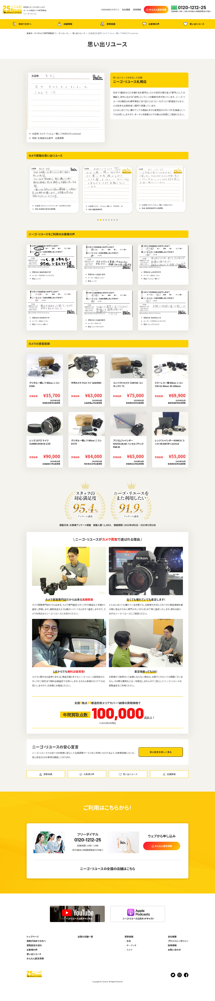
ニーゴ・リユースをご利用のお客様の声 (52, 234)
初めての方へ (21, 24)
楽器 (128, 941)
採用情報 (172, 945)
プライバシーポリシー (178, 941)
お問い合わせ (174, 949)
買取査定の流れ (34, 945)
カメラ (129, 949)
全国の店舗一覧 (85, 936)
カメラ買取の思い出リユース (46, 155)
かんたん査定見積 (35, 958)
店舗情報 (64, 24)
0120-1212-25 (87, 839)
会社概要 (172, 936)
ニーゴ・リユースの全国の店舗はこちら (107, 868)
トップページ (33, 936)
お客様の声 (150, 24)
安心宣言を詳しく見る (161, 752)
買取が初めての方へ (36, 941)
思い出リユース (193, 24)
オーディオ (131, 945)
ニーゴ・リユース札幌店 (129, 81)
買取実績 (107, 24)
